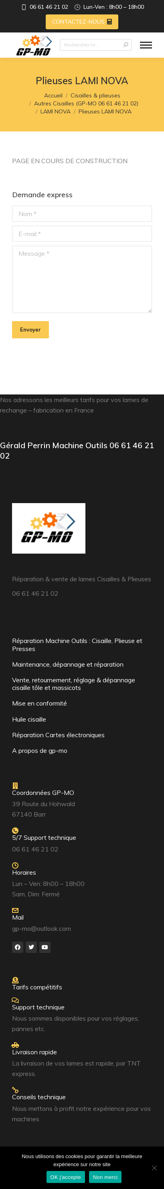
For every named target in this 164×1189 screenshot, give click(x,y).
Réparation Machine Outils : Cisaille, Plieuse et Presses (77, 644)
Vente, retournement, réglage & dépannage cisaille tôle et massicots (73, 684)
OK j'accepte (66, 1177)
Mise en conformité (39, 703)
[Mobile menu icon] (146, 45)
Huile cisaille (29, 719)
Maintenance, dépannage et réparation (68, 664)
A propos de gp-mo (39, 750)
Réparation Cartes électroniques (58, 735)
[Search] (96, 45)
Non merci (105, 1177)
